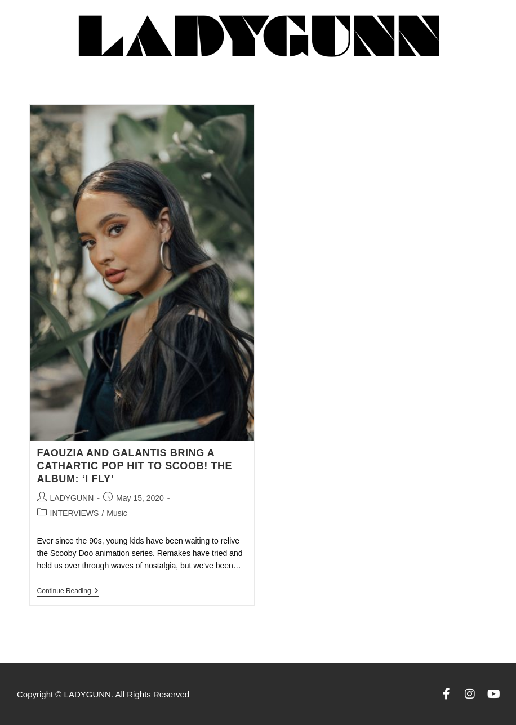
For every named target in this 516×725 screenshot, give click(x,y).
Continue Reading (68, 591)
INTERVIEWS (74, 513)
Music (116, 513)
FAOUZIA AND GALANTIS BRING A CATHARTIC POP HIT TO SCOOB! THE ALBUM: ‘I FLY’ (135, 466)
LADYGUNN (72, 497)
